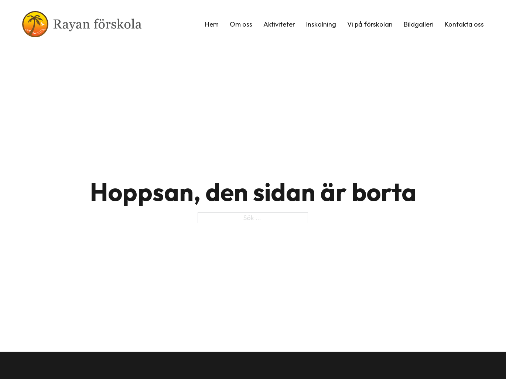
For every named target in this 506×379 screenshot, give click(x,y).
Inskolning (321, 24)
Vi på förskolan (370, 24)
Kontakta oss (464, 24)
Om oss (241, 24)
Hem (212, 24)
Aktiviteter (279, 24)
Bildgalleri (419, 24)
